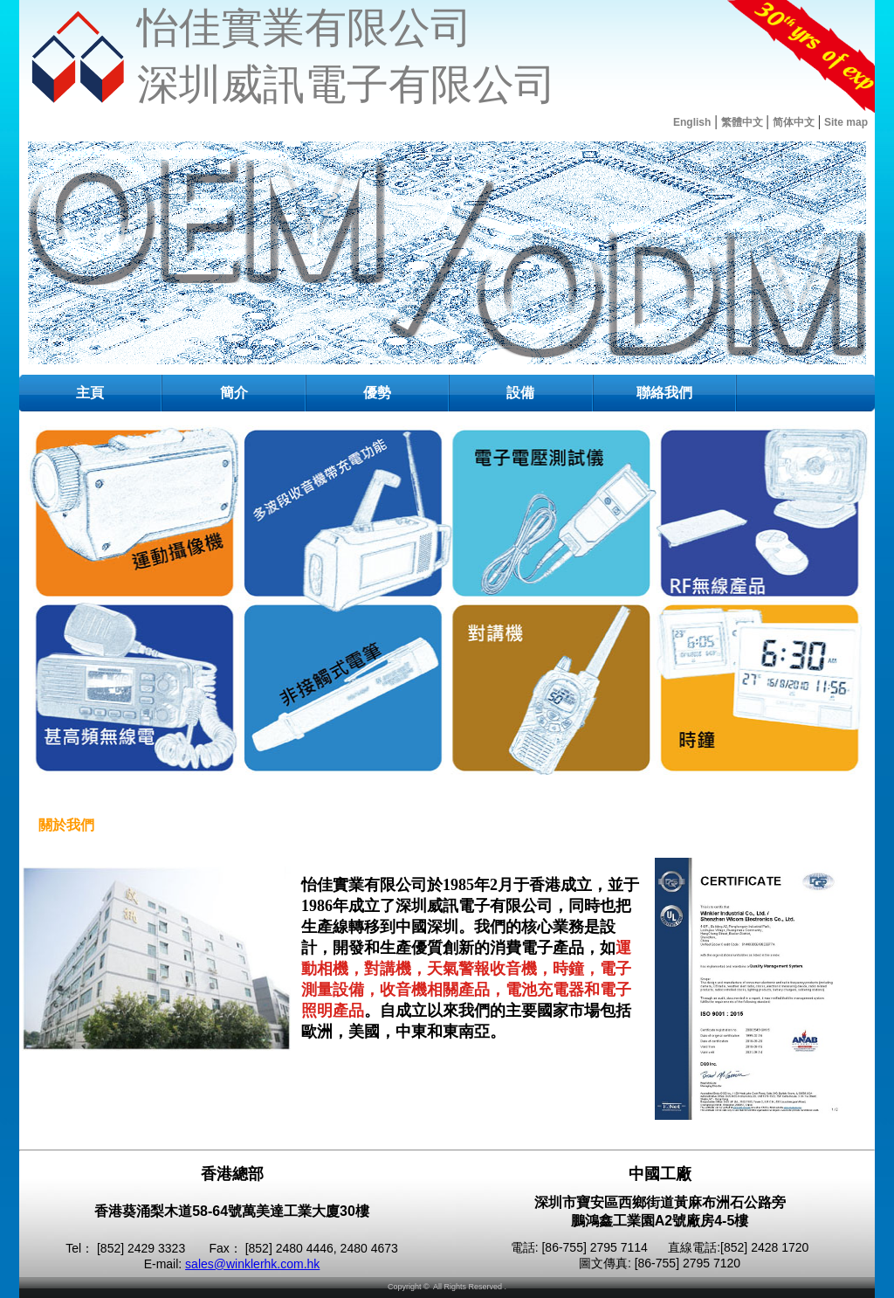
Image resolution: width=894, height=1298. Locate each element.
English (692, 122)
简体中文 (794, 122)
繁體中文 (742, 122)
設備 (520, 392)
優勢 (377, 392)
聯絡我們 (664, 392)
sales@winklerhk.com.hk (252, 1264)
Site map (846, 122)
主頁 (90, 392)
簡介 (234, 392)
